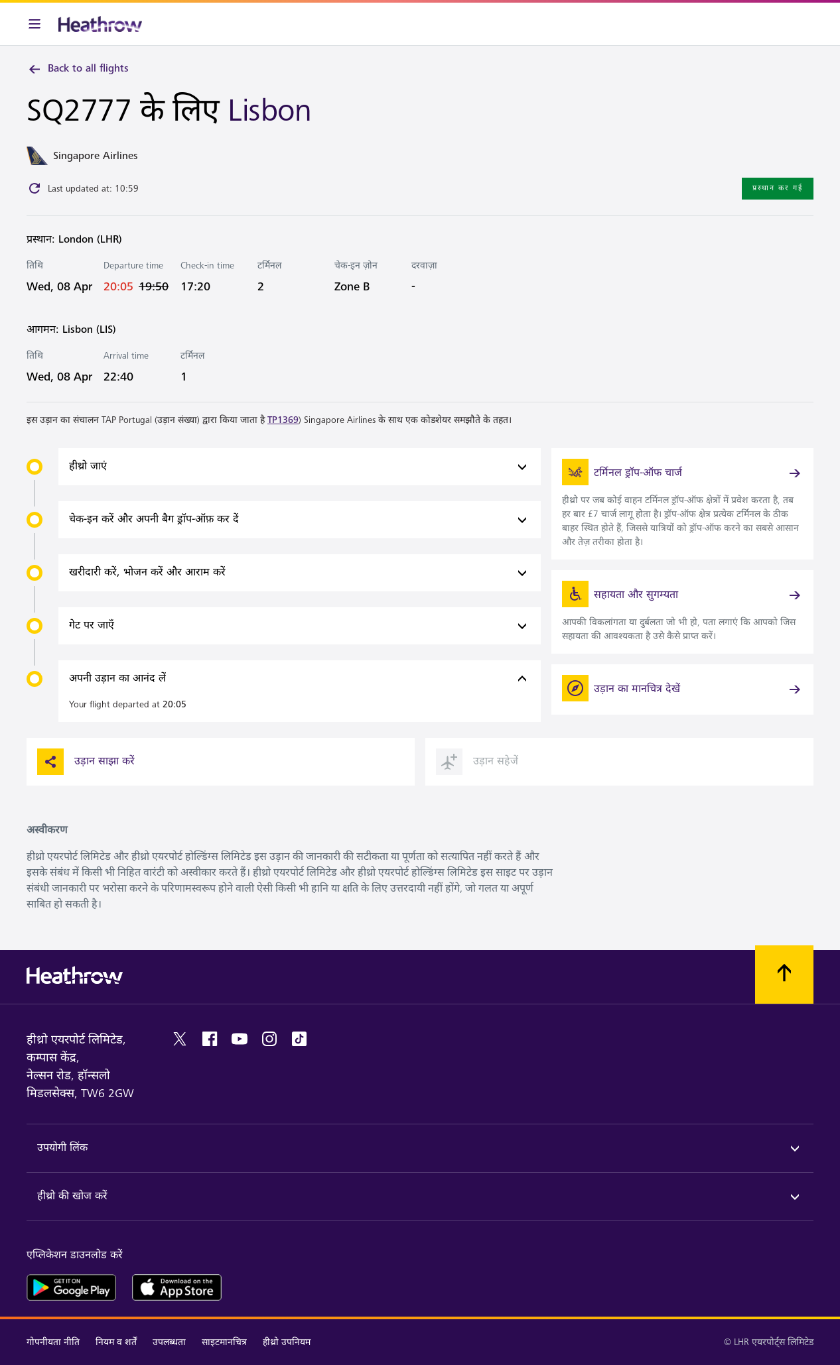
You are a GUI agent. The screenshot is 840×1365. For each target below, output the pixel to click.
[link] (682, 504)
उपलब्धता (169, 1342)
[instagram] (269, 1039)
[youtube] (239, 1039)
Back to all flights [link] (78, 69)
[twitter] (180, 1039)
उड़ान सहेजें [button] (477, 761)
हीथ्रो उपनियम (287, 1342)
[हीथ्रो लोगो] (100, 24)
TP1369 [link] (283, 420)
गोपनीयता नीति (53, 1342)
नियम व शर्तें (116, 1342)
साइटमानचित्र (224, 1342)
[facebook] (210, 1039)
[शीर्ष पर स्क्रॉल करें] (784, 974)
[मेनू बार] (34, 24)
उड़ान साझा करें (86, 761)
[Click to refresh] (34, 188)
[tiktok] (299, 1039)
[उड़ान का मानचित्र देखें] (682, 689)
